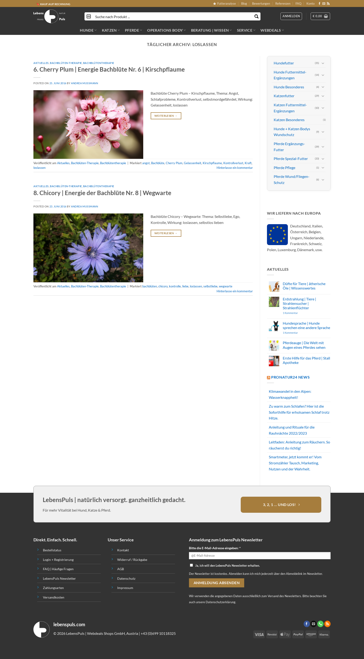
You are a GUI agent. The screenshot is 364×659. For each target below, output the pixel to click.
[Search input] (172, 16)
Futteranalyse (224, 3)
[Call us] (320, 624)
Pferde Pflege (284, 167)
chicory (163, 286)
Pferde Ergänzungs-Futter (289, 146)
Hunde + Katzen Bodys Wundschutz (292, 131)
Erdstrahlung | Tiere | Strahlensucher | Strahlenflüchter (299, 303)
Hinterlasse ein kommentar (235, 168)
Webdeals (272, 30)
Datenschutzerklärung (220, 602)
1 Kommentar (299, 312)
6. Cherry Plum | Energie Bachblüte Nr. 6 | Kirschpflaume (109, 69)
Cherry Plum (174, 163)
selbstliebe (210, 286)
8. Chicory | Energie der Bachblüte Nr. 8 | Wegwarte (102, 192)
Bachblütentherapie (98, 62)
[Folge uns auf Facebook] (319, 3)
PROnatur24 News (290, 377)
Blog (244, 3)
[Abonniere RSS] (328, 3)
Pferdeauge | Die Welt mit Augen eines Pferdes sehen (304, 344)
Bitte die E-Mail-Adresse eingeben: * (215, 548)
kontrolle (175, 286)
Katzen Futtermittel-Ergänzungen (290, 108)
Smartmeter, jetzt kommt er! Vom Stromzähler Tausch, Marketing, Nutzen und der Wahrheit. (295, 463)
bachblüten (149, 286)
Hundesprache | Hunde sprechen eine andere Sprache (306, 325)
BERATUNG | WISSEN (211, 30)
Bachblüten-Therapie (66, 62)
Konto (310, 3)
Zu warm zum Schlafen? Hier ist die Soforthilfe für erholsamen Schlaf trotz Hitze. (299, 412)
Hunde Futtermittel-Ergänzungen (290, 75)
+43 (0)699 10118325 (158, 633)
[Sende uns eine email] (323, 3)
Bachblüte (157, 163)
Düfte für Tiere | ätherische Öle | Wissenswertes (304, 285)
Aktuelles (41, 62)
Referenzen (282, 3)
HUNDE (88, 30)
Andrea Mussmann (84, 83)
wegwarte (225, 286)
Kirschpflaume (212, 163)
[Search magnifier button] (256, 16)
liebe (185, 286)
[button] (320, 16)
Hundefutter (284, 63)
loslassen (39, 168)
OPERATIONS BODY (166, 30)
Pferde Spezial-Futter (291, 158)
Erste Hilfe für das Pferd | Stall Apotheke (306, 360)
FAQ (298, 3)
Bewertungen (261, 3)
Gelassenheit (192, 163)
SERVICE (246, 30)
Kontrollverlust (233, 163)
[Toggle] (323, 63)
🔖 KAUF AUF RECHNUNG (53, 4)
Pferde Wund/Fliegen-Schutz (291, 179)
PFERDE (133, 30)
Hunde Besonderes (289, 87)
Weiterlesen (166, 115)
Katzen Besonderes (289, 119)
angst (146, 163)
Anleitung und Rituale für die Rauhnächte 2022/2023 (292, 430)
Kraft (248, 163)
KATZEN (111, 30)
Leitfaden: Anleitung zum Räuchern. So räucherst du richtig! (299, 445)
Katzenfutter (284, 95)
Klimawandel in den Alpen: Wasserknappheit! (290, 394)
